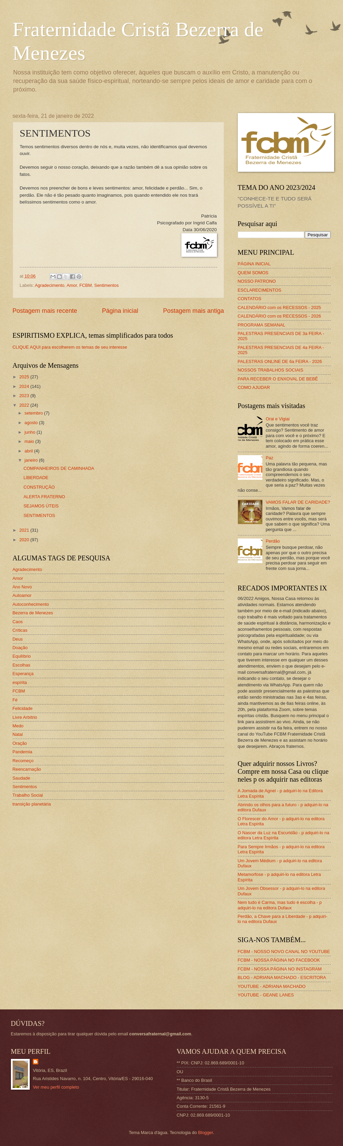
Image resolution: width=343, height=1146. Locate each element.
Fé (15, 699)
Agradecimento (50, 285)
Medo (18, 725)
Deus (18, 639)
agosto (32, 422)
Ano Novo (22, 586)
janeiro (32, 460)
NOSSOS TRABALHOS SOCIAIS (270, 370)
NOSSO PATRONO (257, 281)
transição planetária (32, 804)
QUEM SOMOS (253, 272)
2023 (24, 395)
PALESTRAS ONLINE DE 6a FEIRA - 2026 (280, 361)
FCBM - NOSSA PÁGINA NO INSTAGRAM (280, 969)
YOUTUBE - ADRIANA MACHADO (272, 986)
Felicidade (23, 708)
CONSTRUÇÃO (39, 487)
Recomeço (23, 760)
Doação (20, 647)
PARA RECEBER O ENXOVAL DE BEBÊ (278, 378)
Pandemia (22, 751)
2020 (24, 539)
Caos (18, 621)
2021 (24, 530)
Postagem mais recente (45, 310)
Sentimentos (106, 285)
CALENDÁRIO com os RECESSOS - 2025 (279, 307)
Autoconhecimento (31, 604)
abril (29, 450)
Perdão (273, 541)
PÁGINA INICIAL (254, 263)
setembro (34, 413)
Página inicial (120, 310)
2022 (24, 405)
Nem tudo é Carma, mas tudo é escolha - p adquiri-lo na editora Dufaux (280, 905)
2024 (24, 386)
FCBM (85, 285)
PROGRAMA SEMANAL (262, 324)
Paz (269, 457)
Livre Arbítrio (25, 717)
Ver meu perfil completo (56, 1087)
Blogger (205, 1132)
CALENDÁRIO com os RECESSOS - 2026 (279, 316)
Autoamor (22, 595)
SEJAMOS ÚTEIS (41, 505)
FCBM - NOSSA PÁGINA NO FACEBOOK (279, 960)
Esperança (23, 673)
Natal (18, 734)
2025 (24, 376)
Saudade (21, 778)
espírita (20, 682)
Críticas (20, 630)
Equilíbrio (22, 656)
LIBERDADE (36, 477)
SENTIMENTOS (39, 515)
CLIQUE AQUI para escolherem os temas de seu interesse (70, 347)
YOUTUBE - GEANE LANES (266, 994)
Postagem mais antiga (193, 310)
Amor (72, 285)
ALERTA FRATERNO (44, 496)
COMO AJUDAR (254, 387)
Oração (20, 743)
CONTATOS (249, 298)
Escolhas (21, 665)
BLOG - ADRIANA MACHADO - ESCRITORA (282, 977)
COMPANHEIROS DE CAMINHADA (59, 468)
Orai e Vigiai (278, 418)
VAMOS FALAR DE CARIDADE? (298, 502)
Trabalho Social (28, 795)
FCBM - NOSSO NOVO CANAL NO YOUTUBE (284, 951)
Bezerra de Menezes (33, 612)
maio (30, 441)
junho (31, 432)
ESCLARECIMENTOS (260, 290)
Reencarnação (27, 769)
